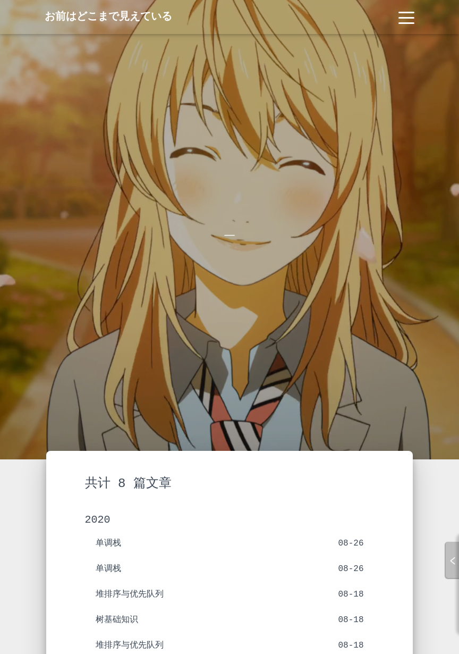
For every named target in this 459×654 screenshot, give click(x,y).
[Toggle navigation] (406, 17)
